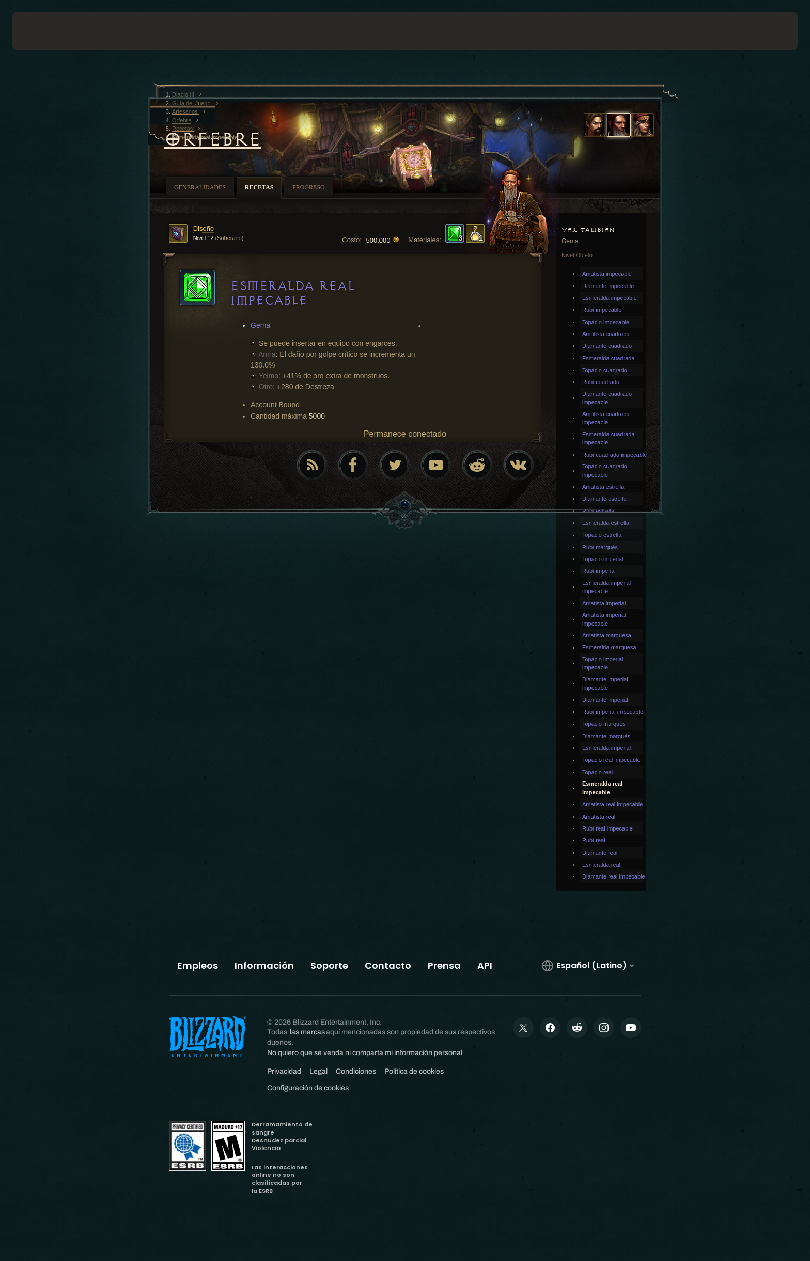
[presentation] (50, 31)
